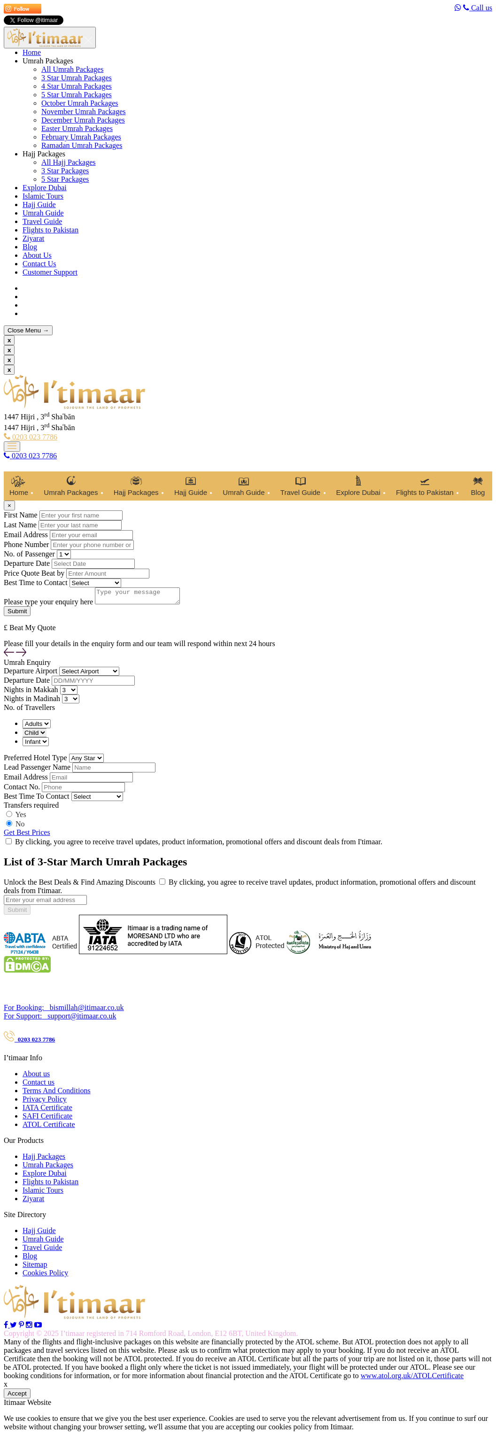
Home (32, 52)
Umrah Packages (48, 61)
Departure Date (27, 563)
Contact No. (22, 790)
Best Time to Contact (36, 582)
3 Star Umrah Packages (76, 78)
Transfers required (31, 808)
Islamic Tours (43, 196)
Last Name (20, 525)
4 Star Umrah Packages (76, 86)
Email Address (26, 535)
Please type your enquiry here (48, 605)
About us (36, 1076)
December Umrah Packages (83, 120)
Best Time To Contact (37, 799)
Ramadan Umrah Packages (81, 145)
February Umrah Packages (81, 137)
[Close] (9, 505)
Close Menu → (28, 330)
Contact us (38, 1085)
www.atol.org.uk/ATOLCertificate (412, 1378)
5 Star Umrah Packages (76, 95)
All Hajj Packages (68, 162)
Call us (477, 8)
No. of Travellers (29, 710)
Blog (30, 247)
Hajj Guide (39, 204)
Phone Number (26, 544)
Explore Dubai (45, 188)
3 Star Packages (65, 171)
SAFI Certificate (47, 1119)
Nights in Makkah (31, 692)
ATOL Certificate (49, 1127)
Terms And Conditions (57, 1093)
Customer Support (50, 272)
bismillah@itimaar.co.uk (64, 1010)
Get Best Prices (27, 835)
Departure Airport (30, 674)
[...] (45, 903)
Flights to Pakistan (50, 230)
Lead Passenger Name (37, 770)
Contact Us (39, 264)
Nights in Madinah (32, 701)
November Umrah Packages (83, 112)
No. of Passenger (29, 554)
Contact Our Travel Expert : (41, 991)
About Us (37, 255)
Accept (17, 1396)
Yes (20, 817)
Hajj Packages (44, 154)
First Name (21, 515)
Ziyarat (33, 238)
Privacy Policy (45, 1102)
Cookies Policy (45, 1276)
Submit (17, 912)
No (20, 827)
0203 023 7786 (30, 437)
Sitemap (35, 1267)
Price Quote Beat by (34, 573)
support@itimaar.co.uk (60, 1019)
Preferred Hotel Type (35, 760)
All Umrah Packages (72, 69)
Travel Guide (42, 221)
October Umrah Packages (79, 103)
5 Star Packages (65, 179)
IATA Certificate (47, 1110)
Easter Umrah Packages (77, 128)
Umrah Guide (43, 213)
